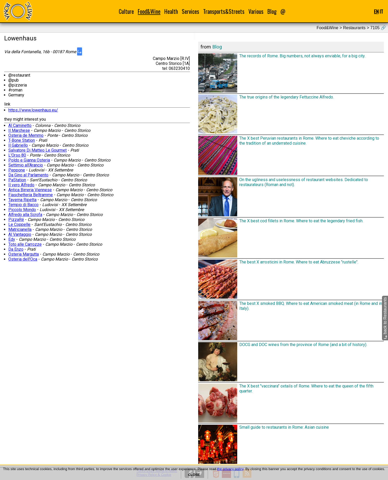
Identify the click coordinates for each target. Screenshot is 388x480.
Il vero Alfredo (21, 184)
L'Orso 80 (17, 155)
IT (381, 11)
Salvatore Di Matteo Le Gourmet (37, 150)
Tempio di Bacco (23, 204)
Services (190, 11)
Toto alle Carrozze (25, 244)
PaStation (17, 179)
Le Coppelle (19, 224)
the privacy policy (230, 469)
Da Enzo (15, 249)
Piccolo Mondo (22, 209)
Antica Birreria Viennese (30, 189)
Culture (126, 11)
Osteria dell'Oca (22, 259)
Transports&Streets (224, 11)
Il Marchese (19, 130)
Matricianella (20, 229)
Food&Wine (149, 11)
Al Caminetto (20, 125)
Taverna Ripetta (22, 199)
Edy (11, 239)
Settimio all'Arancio (25, 165)
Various (256, 11)
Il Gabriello (18, 145)
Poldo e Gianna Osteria (29, 160)
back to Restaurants (385, 318)
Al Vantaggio (19, 234)
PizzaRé (16, 219)
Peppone (16, 170)
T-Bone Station (21, 140)
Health (171, 11)
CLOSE (194, 475)
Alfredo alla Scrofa (25, 214)
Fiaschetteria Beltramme (30, 194)
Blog (272, 11)
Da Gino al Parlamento (28, 175)
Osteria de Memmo (25, 135)
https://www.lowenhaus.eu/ (33, 110)
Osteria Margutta (23, 254)
